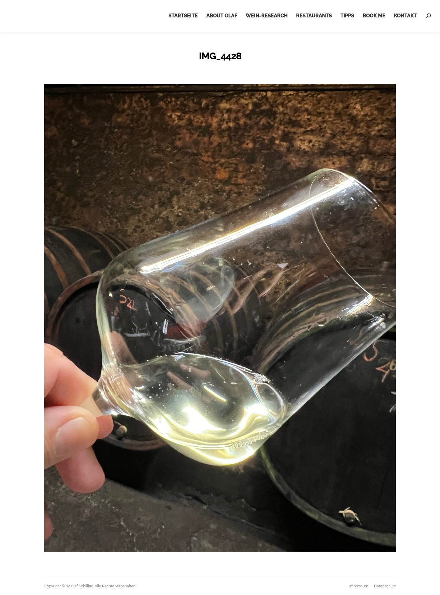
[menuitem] (183, 16)
